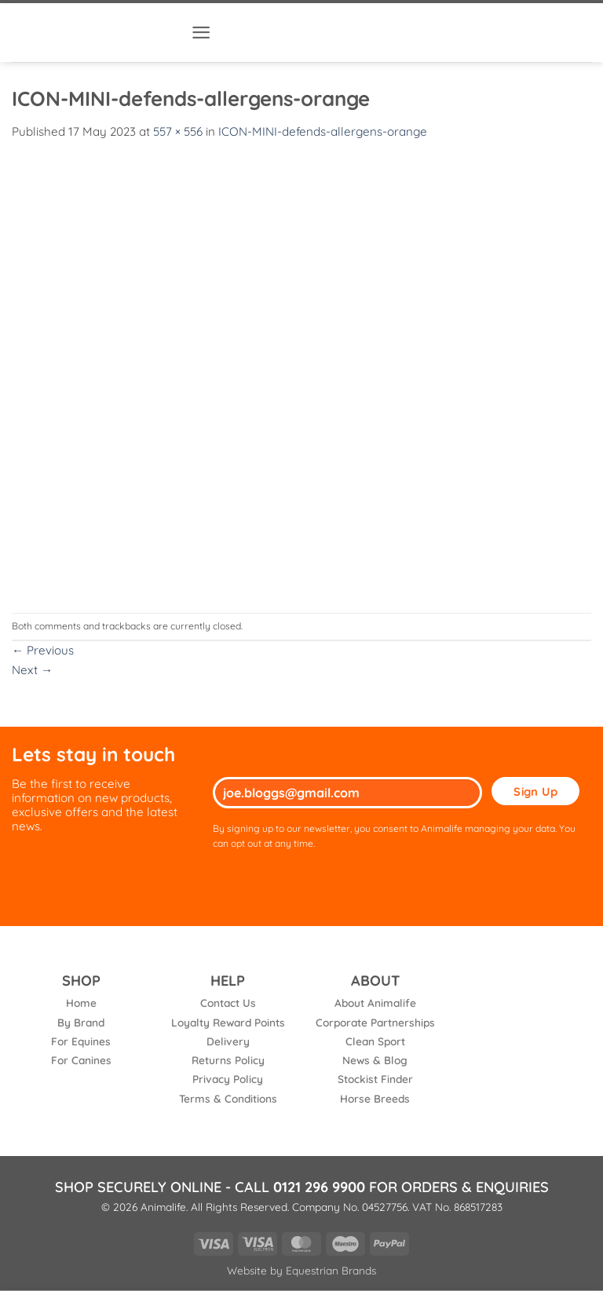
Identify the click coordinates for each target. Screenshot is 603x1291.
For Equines (81, 1041)
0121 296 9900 (319, 1187)
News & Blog (374, 1060)
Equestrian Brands (331, 1270)
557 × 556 (178, 131)
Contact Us (228, 1002)
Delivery (228, 1041)
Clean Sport (375, 1041)
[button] (201, 33)
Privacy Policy (227, 1078)
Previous (43, 650)
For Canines (81, 1060)
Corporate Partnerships (375, 1022)
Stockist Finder (375, 1078)
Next (32, 669)
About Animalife (375, 1002)
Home (81, 1002)
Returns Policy (228, 1060)
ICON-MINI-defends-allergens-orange (322, 131)
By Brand (80, 1022)
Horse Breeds (375, 1098)
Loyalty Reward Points (228, 1022)
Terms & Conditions (228, 1098)
